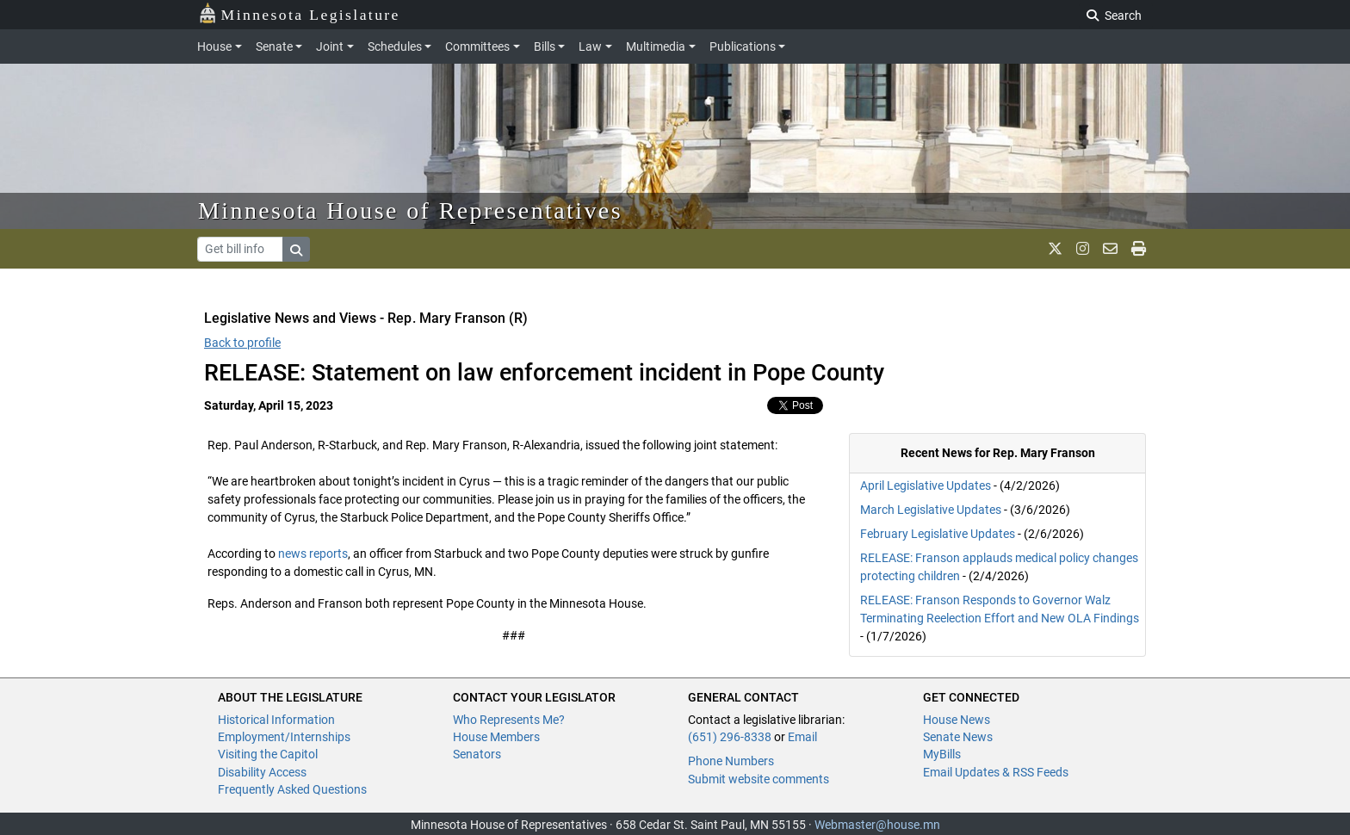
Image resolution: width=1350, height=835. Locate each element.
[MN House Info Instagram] (1082, 249)
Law (590, 46)
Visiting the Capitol (268, 754)
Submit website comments (758, 779)
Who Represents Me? (509, 720)
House (214, 46)
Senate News (958, 737)
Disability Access (262, 772)
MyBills (942, 754)
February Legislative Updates (937, 534)
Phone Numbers (731, 761)
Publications (742, 46)
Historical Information (276, 720)
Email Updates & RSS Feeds (995, 772)
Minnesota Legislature (299, 13)
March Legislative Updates (930, 509)
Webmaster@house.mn (877, 825)
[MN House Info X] (1055, 249)
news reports (313, 553)
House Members (496, 737)
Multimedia (655, 46)
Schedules (395, 46)
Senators (477, 754)
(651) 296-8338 (729, 737)
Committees (477, 46)
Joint (330, 46)
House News (956, 720)
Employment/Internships (284, 737)
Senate (274, 46)
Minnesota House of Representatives (410, 210)
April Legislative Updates (925, 485)
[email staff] (1110, 249)
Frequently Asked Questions (292, 789)
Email (802, 737)
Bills (544, 46)
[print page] (1138, 249)
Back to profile (242, 342)
